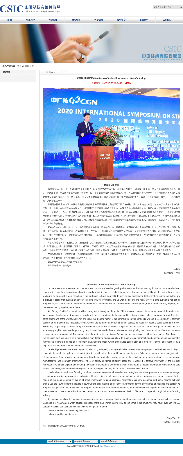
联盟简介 (30, 19)
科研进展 (98, 19)
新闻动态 (76, 19)
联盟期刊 (144, 19)
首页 (19, 66)
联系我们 (167, 19)
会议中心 (121, 19)
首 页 (9, 19)
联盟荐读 (6, 72)
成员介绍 (53, 19)
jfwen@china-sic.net (108, 446)
